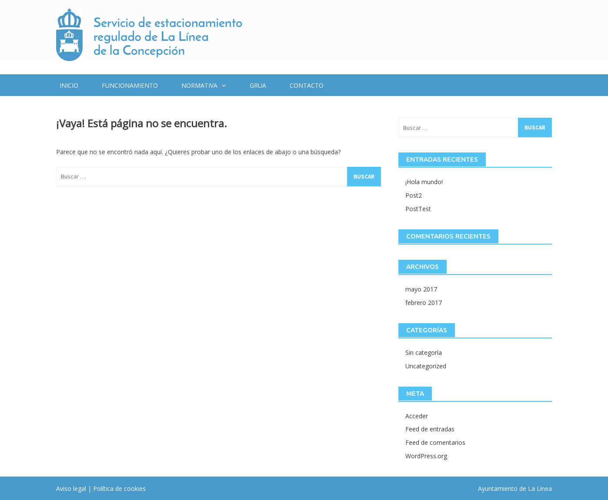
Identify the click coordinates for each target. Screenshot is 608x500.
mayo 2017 (421, 289)
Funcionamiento (130, 85)
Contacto (307, 85)
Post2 (413, 195)
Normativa (199, 85)
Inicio (69, 85)
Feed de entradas (429, 429)
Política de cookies (119, 488)
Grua (258, 85)
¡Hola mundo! (424, 182)
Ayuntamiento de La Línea (515, 488)
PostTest (418, 209)
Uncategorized (425, 366)
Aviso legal (71, 488)
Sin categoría (423, 352)
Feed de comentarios (435, 442)
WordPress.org (426, 456)
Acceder (416, 416)
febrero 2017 (423, 302)
